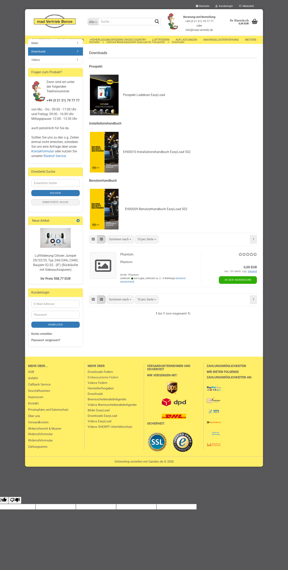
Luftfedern (160, 39)
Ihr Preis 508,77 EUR (55, 286)
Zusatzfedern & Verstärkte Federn (58, 39)
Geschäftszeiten (39, 399)
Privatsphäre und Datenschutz (48, 417)
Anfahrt (33, 386)
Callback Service (39, 392)
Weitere (250, 39)
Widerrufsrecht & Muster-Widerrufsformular (45, 439)
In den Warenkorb (238, 287)
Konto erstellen (41, 342)
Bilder (34, 51)
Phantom (126, 262)
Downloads (38, 59)
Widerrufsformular (40, 448)
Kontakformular (42, 159)
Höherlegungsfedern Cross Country (118, 39)
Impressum (35, 405)
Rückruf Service (54, 164)
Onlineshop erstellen (128, 469)
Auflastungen (186, 39)
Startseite (202, 6)
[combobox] (120, 247)
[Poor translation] (14, 508)
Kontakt (33, 411)
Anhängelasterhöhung (221, 39)
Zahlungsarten (37, 454)
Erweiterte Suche (56, 210)
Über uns (34, 424)
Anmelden (55, 332)
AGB (31, 380)
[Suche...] (93, 21)
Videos (35, 67)
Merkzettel (246, 6)
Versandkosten (38, 430)
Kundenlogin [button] (224, 6)
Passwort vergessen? (45, 348)
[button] (93, 247)
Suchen (55, 201)
